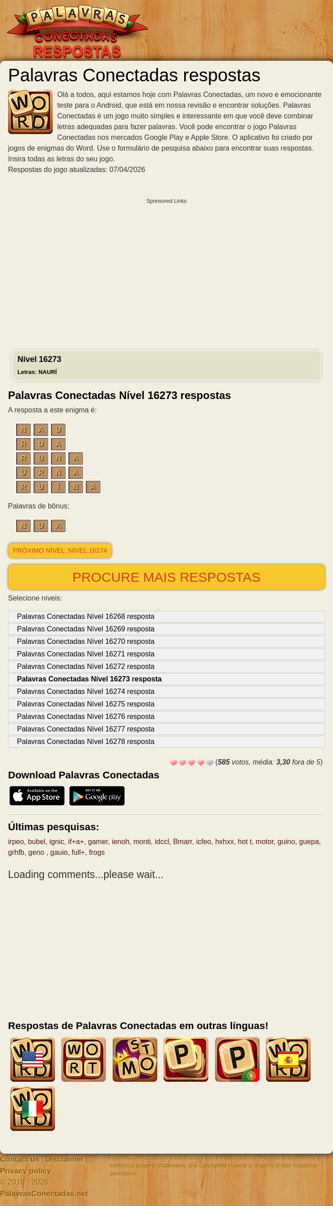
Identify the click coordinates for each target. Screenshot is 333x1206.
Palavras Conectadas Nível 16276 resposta (86, 716)
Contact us (19, 1159)
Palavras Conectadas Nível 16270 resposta (86, 641)
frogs (97, 852)
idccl (162, 841)
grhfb (16, 852)
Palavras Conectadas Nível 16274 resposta (86, 691)
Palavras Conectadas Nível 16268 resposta (86, 616)
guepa (309, 841)
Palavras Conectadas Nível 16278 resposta (86, 741)
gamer (98, 841)
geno (37, 852)
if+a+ (76, 841)
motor (265, 841)
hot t (245, 841)
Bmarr (182, 841)
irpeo (16, 841)
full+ (78, 852)
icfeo (203, 841)
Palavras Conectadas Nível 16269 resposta (86, 629)
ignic (57, 841)
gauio (58, 852)
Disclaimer (65, 1159)
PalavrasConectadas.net (44, 1193)
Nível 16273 (39, 365)
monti (142, 841)
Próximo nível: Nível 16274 (60, 550)
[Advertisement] (166, 271)
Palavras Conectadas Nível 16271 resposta (86, 654)
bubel (36, 841)
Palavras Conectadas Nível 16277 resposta (86, 729)
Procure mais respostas (166, 577)
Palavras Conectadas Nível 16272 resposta (86, 666)
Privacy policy (25, 1171)
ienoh (120, 841)
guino (286, 841)
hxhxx (224, 841)
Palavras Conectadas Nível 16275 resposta (86, 704)
